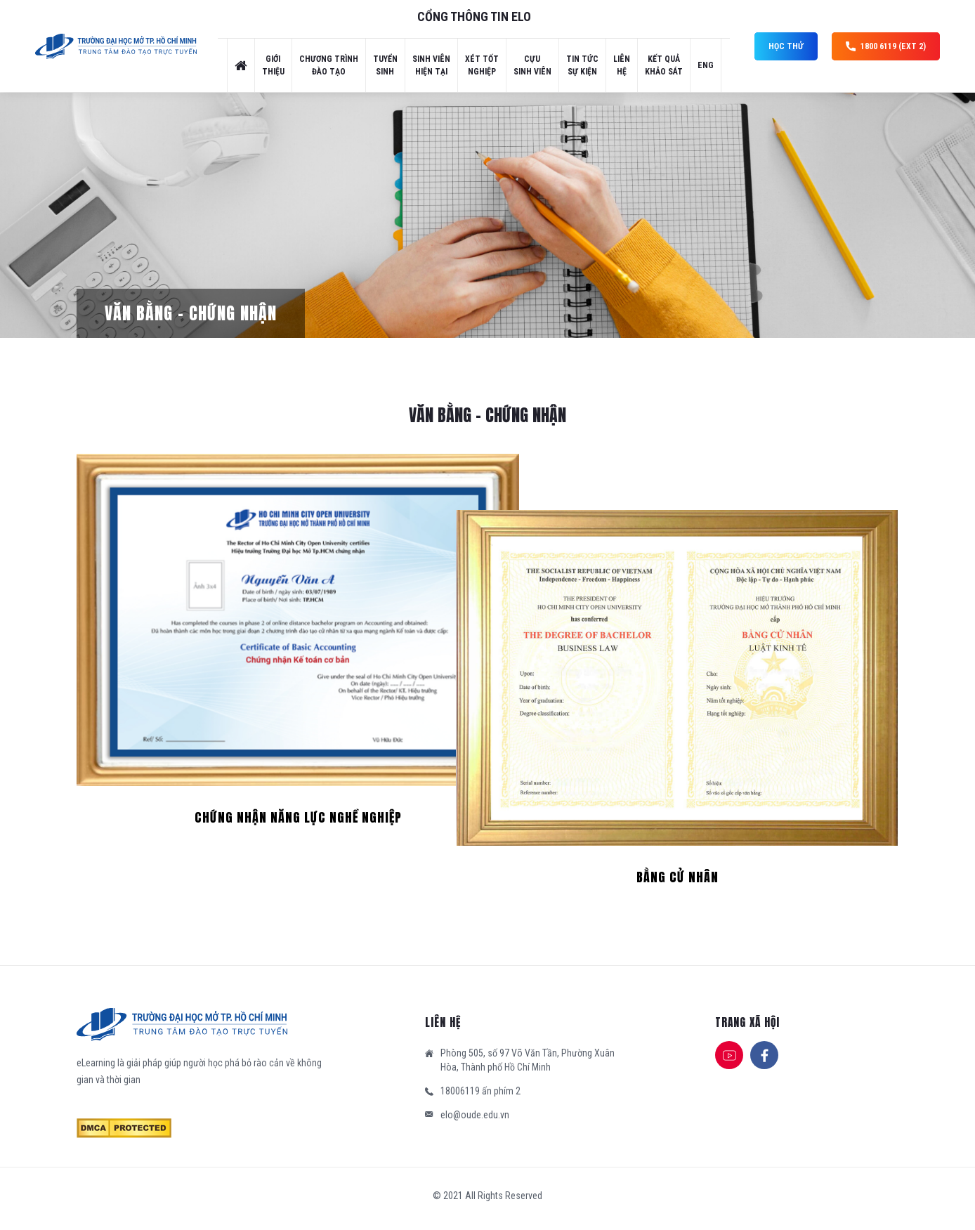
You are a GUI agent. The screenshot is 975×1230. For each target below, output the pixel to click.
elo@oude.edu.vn (474, 1114)
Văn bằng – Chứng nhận (191, 313)
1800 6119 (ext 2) (886, 46)
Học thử (786, 46)
